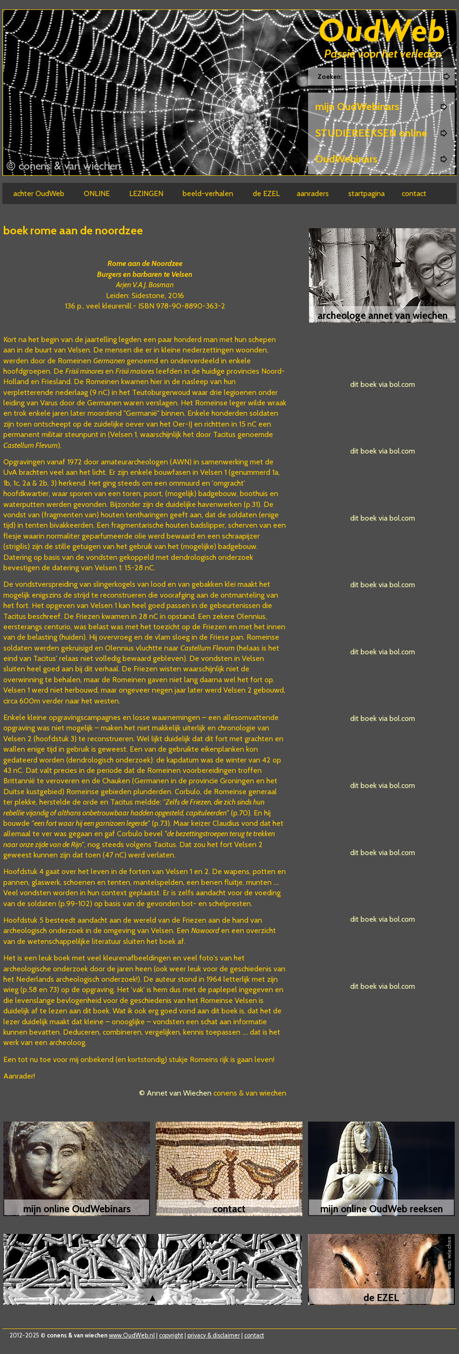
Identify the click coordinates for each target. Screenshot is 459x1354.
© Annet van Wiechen (175, 1092)
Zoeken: (331, 76)
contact (254, 1335)
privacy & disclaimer (213, 1335)
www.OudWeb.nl (132, 1335)
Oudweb (382, 32)
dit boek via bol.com (382, 384)
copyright (171, 1335)
